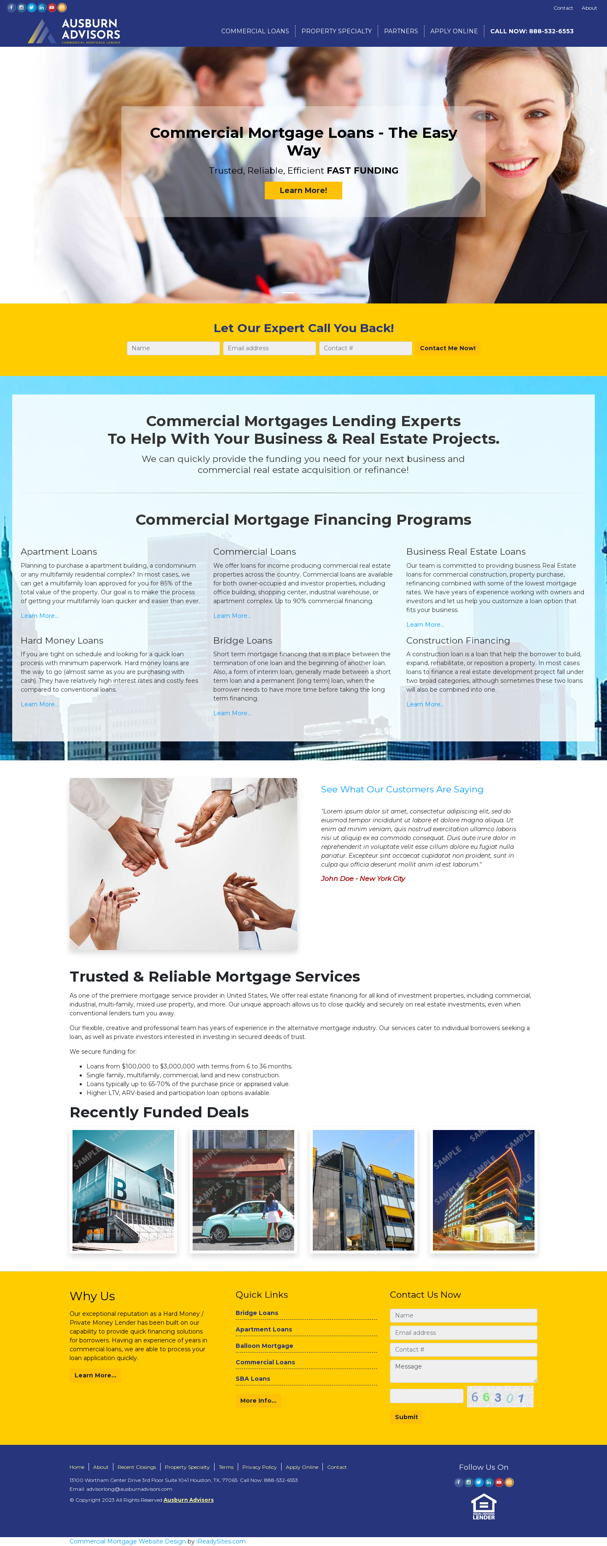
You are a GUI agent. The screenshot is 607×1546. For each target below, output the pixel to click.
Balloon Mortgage (264, 1346)
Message (463, 1371)
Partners (401, 31)
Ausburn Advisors (189, 1500)
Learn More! (303, 190)
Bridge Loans (257, 1313)
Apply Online (454, 31)
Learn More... (40, 616)
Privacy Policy (259, 1467)
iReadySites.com (221, 1541)
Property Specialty (336, 31)
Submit (406, 1417)
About (589, 8)
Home (77, 1467)
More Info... (258, 1400)
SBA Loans (253, 1378)
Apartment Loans (264, 1329)
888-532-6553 (532, 31)
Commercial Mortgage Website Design (128, 1541)
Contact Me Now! (447, 348)
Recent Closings (137, 1467)
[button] (15, 151)
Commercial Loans (255, 31)
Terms (226, 1467)
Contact (563, 8)
